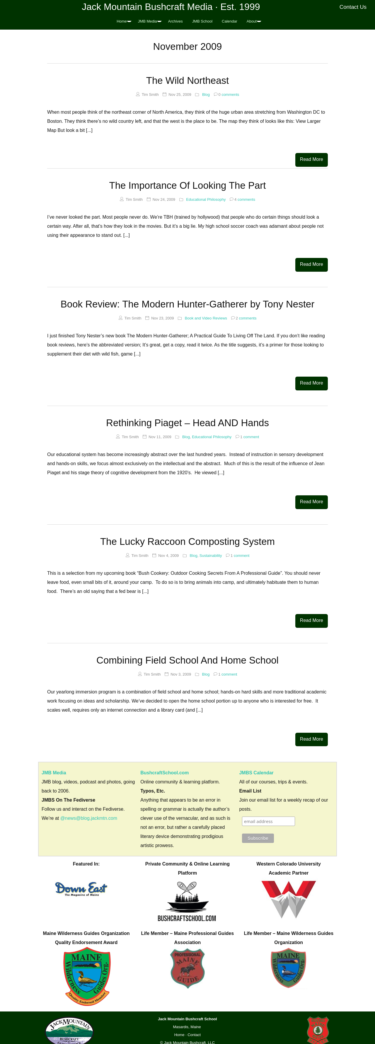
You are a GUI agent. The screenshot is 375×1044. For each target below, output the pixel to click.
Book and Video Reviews (206, 315)
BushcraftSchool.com (164, 763)
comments (226, 94)
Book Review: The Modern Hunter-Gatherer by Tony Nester (187, 301)
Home (122, 21)
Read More (311, 159)
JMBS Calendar (256, 763)
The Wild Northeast (187, 80)
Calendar (229, 21)
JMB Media (147, 21)
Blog (206, 94)
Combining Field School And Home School (187, 652)
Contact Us (353, 7)
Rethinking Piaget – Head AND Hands (187, 418)
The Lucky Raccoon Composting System (187, 535)
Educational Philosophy (206, 198)
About (252, 21)
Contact (194, 1026)
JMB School (202, 21)
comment (247, 432)
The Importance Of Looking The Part (187, 183)
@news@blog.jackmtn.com (88, 809)
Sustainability (211, 549)
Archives (175, 21)
